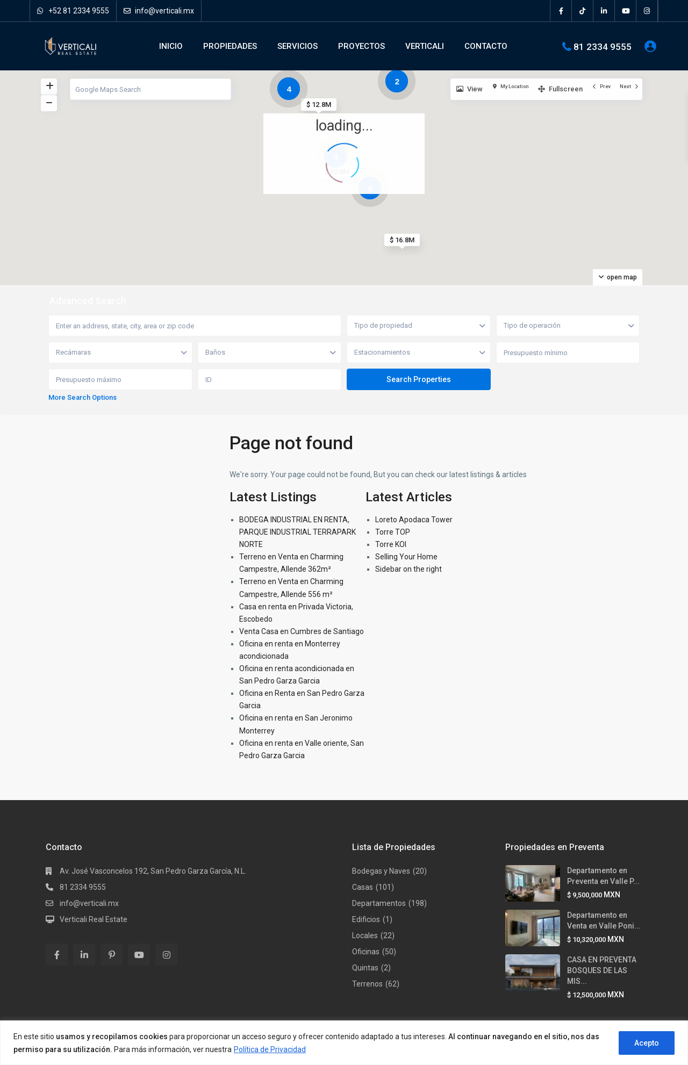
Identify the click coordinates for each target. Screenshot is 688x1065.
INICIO (171, 46)
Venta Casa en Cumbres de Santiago (301, 631)
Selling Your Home (406, 556)
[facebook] (561, 10)
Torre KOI (390, 544)
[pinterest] (112, 955)
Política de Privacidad (270, 1049)
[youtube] (625, 10)
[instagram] (647, 10)
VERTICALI (424, 46)
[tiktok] (582, 10)
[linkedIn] (604, 10)
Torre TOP (392, 532)
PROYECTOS (361, 46)
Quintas (365, 967)
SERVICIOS (297, 46)
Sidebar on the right (408, 569)
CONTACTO (485, 46)
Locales (365, 935)
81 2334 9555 (603, 46)
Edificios (366, 919)
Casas (362, 887)
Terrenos (367, 984)
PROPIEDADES (230, 46)
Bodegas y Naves (381, 871)
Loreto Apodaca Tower (414, 519)
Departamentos (379, 903)
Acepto (646, 1043)
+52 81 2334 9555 (73, 10)
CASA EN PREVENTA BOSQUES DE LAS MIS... (601, 970)
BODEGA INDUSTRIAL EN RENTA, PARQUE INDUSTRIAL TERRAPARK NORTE (297, 532)
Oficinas (365, 951)
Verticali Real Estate (93, 919)
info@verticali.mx (159, 10)
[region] (344, 1042)
